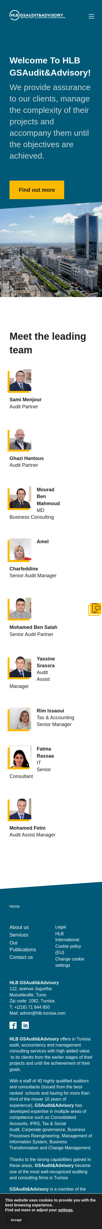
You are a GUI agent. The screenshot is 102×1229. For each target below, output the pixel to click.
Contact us (21, 957)
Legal (60, 927)
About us (19, 927)
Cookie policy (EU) (68, 949)
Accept (16, 1220)
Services (19, 935)
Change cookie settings (69, 962)
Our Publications (23, 946)
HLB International (67, 936)
